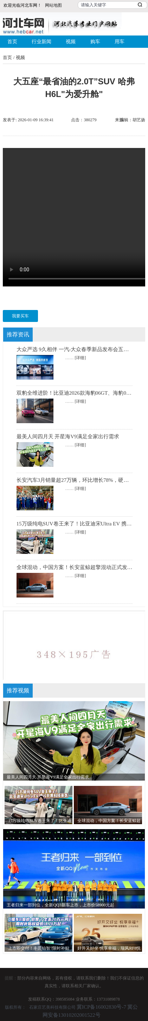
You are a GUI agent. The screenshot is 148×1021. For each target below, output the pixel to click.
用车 (119, 41)
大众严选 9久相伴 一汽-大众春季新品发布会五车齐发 (78, 349)
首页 (12, 41)
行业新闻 (41, 41)
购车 (95, 41)
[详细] (80, 357)
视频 (71, 41)
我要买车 (20, 316)
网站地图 (53, 5)
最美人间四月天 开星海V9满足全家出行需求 (68, 436)
